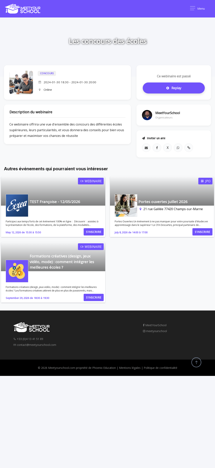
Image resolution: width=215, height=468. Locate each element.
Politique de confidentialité (160, 368)
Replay (173, 88)
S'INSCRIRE (93, 232)
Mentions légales (130, 368)
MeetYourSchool (155, 325)
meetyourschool (155, 331)
